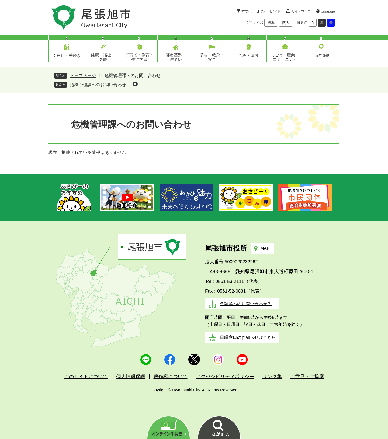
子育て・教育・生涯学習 (139, 57)
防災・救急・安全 (212, 57)
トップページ (83, 75)
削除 (135, 84)
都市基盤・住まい (176, 57)
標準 (271, 23)
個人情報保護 (130, 376)
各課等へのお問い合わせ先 (246, 303)
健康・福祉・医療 (103, 57)
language (328, 11)
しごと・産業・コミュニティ (285, 57)
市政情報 (321, 55)
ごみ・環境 (248, 55)
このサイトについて (86, 376)
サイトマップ (301, 11)
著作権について (171, 376)
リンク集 (272, 376)
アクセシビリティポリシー (225, 376)
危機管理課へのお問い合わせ (98, 84)
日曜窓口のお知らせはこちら (248, 337)
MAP (265, 248)
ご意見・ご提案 (307, 376)
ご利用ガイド (271, 11)
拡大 (286, 22)
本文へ (246, 11)
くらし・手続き (67, 55)
